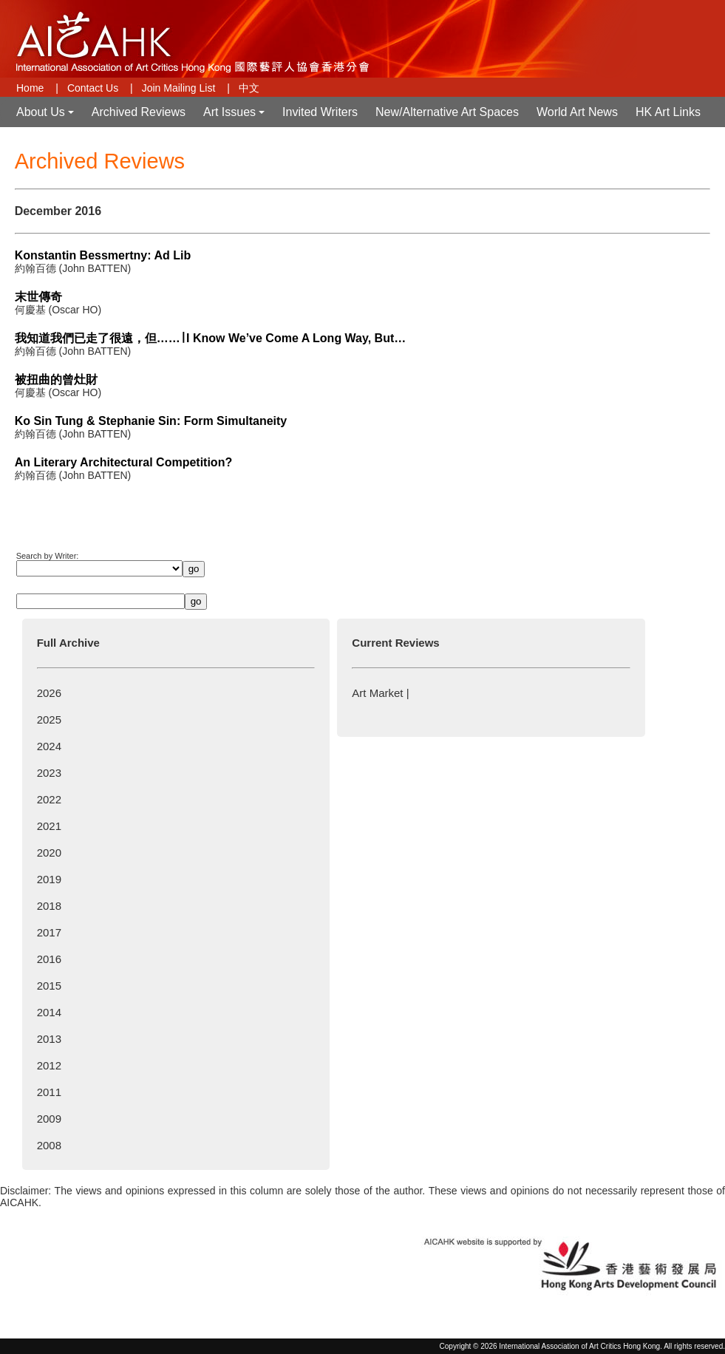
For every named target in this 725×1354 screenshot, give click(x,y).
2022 (49, 799)
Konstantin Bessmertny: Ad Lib (103, 255)
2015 (49, 985)
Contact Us (92, 88)
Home (30, 88)
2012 (49, 1065)
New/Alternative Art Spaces (447, 112)
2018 (49, 905)
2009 (49, 1118)
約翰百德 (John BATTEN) (73, 268)
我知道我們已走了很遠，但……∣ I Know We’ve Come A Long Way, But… (210, 338)
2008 (49, 1145)
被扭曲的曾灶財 (56, 379)
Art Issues (235, 116)
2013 (49, 1038)
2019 (49, 879)
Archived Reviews (138, 112)
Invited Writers (320, 112)
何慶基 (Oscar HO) (58, 310)
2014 (49, 1012)
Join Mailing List (179, 88)
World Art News (577, 112)
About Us (46, 116)
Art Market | (380, 693)
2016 (49, 959)
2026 (49, 693)
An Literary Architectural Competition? (124, 462)
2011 (49, 1092)
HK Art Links (668, 112)
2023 (49, 772)
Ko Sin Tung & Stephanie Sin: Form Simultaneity (151, 421)
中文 (249, 88)
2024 (49, 746)
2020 (49, 852)
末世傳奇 (38, 296)
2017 (49, 932)
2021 (49, 826)
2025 (49, 719)
